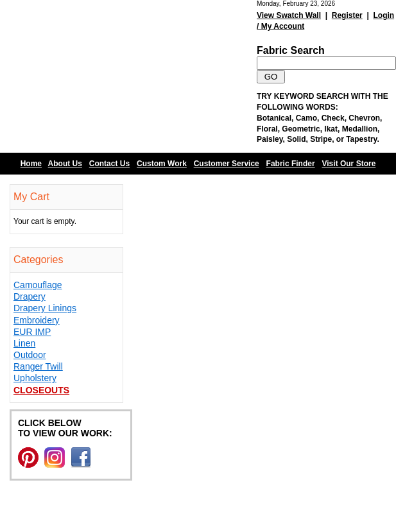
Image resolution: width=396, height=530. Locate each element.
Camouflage (37, 285)
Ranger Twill (38, 366)
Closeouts (41, 390)
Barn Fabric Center (128, 76)
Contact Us (109, 163)
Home (31, 163)
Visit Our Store (349, 163)
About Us (65, 163)
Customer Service (226, 163)
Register (347, 15)
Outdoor (29, 355)
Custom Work (162, 163)
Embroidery (36, 320)
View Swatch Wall (289, 15)
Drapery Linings (44, 308)
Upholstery (34, 378)
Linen (24, 343)
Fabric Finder (290, 163)
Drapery (29, 296)
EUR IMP (32, 332)
